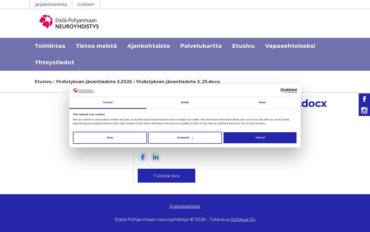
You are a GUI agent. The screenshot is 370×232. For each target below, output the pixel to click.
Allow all (260, 137)
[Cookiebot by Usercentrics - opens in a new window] (274, 90)
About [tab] (262, 102)
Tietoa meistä (96, 45)
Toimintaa (50, 45)
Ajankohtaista (148, 45)
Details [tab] (185, 102)
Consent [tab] (108, 102)
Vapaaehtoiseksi (290, 45)
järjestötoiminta (51, 4)
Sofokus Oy (243, 219)
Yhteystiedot (54, 62)
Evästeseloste (185, 206)
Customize (185, 137)
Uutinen (86, 4)
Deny (110, 137)
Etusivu (243, 45)
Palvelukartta (201, 45)
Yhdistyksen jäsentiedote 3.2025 (94, 81)
